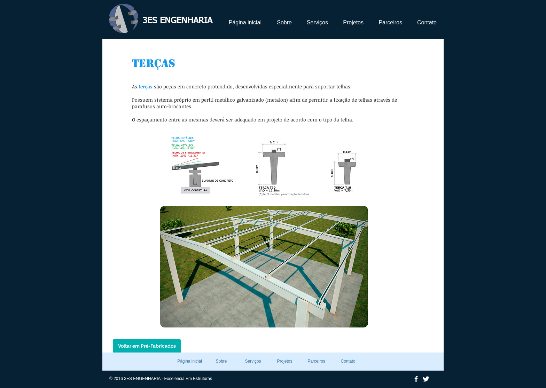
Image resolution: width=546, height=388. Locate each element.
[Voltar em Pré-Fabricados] (147, 346)
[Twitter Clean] (426, 379)
